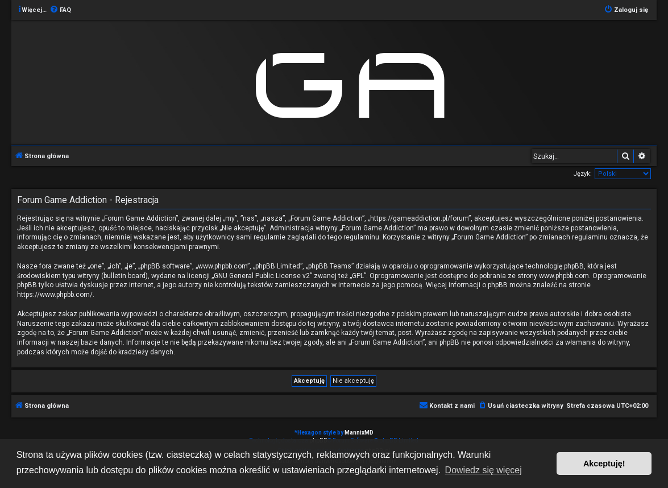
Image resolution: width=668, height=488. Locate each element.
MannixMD (359, 432)
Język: (582, 173)
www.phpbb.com (564, 276)
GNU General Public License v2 (262, 276)
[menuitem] (60, 10)
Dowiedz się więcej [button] (483, 470)
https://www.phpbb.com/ (55, 295)
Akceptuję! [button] (604, 463)
